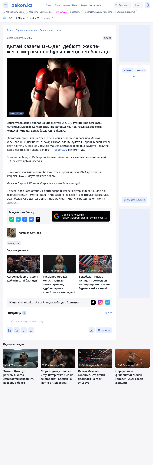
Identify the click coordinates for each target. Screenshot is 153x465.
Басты (10, 30)
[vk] (31, 219)
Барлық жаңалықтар (26, 30)
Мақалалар (95, 5)
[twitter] (38, 219)
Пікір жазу (104, 330)
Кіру (110, 312)
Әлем (57, 5)
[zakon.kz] (22, 5)
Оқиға (75, 5)
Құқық (84, 5)
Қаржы (66, 5)
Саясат (49, 5)
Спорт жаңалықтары (50, 30)
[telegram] (18, 219)
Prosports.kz (60, 149)
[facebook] (24, 219)
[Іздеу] (147, 5)
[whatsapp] (11, 219)
